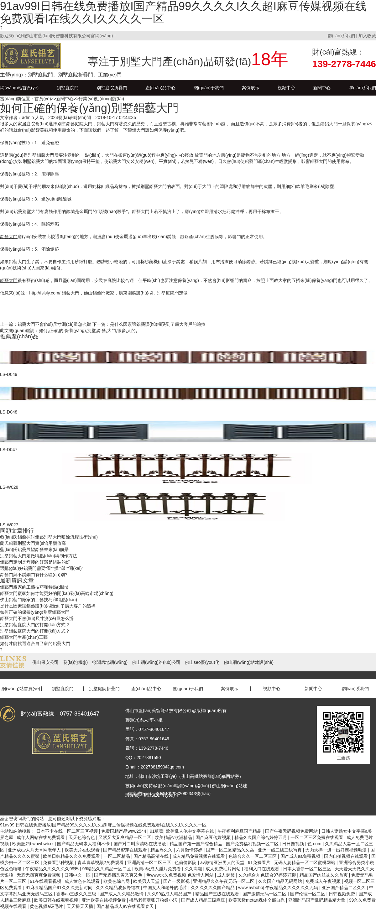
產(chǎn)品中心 (160, 87)
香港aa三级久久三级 (76, 893)
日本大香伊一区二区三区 (307, 868)
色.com (314, 843)
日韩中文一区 (78, 875)
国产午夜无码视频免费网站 (292, 831)
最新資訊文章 (17, 580)
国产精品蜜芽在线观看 (125, 849)
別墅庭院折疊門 (112, 87)
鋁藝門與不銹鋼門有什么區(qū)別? (33, 574)
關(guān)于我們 (209, 87)
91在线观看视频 (46, 881)
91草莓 (157, 831)
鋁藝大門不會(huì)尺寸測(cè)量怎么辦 (54, 324)
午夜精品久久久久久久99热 (52, 868)
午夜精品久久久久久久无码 (292, 887)
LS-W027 (9, 524)
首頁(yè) (42, 98)
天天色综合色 (82, 837)
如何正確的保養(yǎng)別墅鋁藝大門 (35, 612)
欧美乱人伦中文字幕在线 (190, 831)
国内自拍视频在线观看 (346, 856)
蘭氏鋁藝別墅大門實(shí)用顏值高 (33, 543)
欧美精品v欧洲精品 (174, 837)
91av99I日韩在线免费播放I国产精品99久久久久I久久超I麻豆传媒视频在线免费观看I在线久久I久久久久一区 (103, 824)
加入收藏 (367, 35)
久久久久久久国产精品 (213, 887)
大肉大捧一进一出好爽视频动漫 (336, 849)
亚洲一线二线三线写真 (280, 849)
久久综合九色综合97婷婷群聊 (267, 875)
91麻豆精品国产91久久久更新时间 (59, 887)
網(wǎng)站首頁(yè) (19, 87)
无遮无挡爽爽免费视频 (39, 875)
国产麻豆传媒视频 (214, 837)
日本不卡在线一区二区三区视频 (67, 831)
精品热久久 (162, 849)
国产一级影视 (177, 881)
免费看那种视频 (59, 862)
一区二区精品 (117, 856)
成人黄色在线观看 (83, 881)
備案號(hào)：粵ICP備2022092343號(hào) (169, 793)
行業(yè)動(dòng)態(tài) (101, 98)
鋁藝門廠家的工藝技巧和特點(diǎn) (34, 587)
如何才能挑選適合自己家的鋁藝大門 (35, 643)
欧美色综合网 (117, 881)
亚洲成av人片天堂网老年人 (35, 849)
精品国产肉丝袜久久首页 (324, 875)
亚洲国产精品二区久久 (344, 887)
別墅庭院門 (68, 87)
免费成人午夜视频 (324, 881)
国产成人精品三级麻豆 (203, 900)
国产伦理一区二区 (308, 893)
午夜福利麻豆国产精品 (240, 831)
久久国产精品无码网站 (280, 881)
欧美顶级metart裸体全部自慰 (257, 900)
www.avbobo (250, 887)
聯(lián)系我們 (341, 35)
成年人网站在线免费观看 (41, 837)
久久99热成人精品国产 (170, 893)
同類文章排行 (17, 531)
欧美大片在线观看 (83, 849)
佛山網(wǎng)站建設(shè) (249, 662)
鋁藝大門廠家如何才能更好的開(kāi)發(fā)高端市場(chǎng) (56, 593)
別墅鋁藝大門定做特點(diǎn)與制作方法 (38, 555)
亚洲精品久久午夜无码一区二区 (224, 881)
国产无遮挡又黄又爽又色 (119, 875)
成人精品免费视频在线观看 (199, 856)
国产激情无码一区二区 (265, 893)
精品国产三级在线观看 (217, 893)
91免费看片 (259, 862)
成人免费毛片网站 (224, 868)
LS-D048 (8, 411)
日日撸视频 (293, 843)
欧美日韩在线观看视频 (56, 900)
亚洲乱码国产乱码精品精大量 (317, 900)
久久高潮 (194, 868)
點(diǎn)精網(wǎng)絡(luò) (183, 785)
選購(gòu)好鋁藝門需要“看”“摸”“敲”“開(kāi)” (41, 568)
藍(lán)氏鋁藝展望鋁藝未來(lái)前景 (34, 549)
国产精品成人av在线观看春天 (126, 906)
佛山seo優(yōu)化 (202, 662)
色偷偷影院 (186, 862)
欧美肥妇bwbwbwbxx (33, 843)
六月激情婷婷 (190, 849)
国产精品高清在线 (151, 856)
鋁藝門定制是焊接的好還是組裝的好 (35, 562)
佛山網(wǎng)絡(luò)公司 (156, 662)
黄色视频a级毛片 (47, 906)
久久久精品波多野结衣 (118, 887)
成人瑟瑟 (226, 875)
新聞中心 (322, 87)
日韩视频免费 (342, 893)
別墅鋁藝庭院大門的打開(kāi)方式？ (35, 624)
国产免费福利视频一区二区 (253, 843)
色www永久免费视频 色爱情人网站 (180, 875)
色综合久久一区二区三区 (253, 856)
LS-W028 (9, 487)
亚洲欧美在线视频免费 (104, 900)
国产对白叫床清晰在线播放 (140, 843)
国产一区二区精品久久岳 (230, 849)
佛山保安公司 (45, 662)
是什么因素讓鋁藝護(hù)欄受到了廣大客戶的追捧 (158, 324)
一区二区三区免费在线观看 (317, 837)
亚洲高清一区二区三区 (149, 862)
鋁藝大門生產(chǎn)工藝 (24, 637)
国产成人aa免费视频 (300, 856)
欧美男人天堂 (147, 881)
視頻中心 (286, 87)
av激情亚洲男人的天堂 (223, 862)
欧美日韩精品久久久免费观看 (72, 856)
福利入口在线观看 (262, 868)
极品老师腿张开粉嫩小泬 (154, 900)
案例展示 (250, 87)
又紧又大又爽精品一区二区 (125, 837)
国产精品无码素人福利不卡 (84, 843)
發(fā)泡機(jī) (75, 662)
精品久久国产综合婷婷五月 (261, 837)
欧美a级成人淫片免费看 (158, 868)
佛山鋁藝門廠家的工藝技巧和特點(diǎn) (38, 599)
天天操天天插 (80, 906)
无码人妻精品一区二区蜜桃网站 (305, 862)
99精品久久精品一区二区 (107, 868)
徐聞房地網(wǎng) (110, 662)
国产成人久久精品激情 (122, 893)
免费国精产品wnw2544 (124, 831)
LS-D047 (8, 449)
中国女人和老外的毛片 (165, 887)
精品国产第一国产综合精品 (196, 843)
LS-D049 (8, 374)
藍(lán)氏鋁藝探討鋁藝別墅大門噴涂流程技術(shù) (49, 536)
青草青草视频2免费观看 (101, 862)
